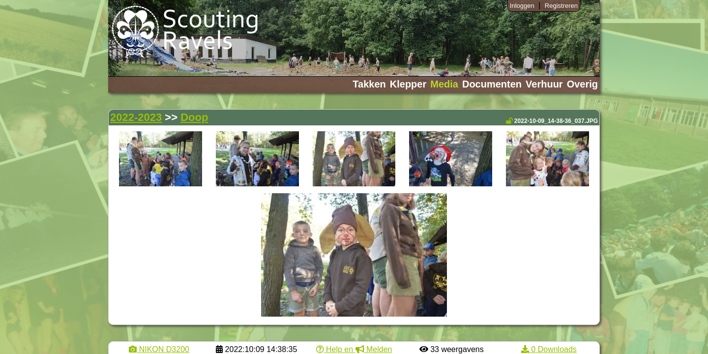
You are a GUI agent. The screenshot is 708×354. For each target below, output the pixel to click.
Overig (582, 84)
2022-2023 (136, 117)
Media (444, 84)
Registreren (561, 5)
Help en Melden (354, 349)
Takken (369, 84)
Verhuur (544, 84)
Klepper (408, 84)
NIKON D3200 (159, 349)
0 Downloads (549, 349)
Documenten (492, 84)
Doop (194, 117)
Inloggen (522, 5)
